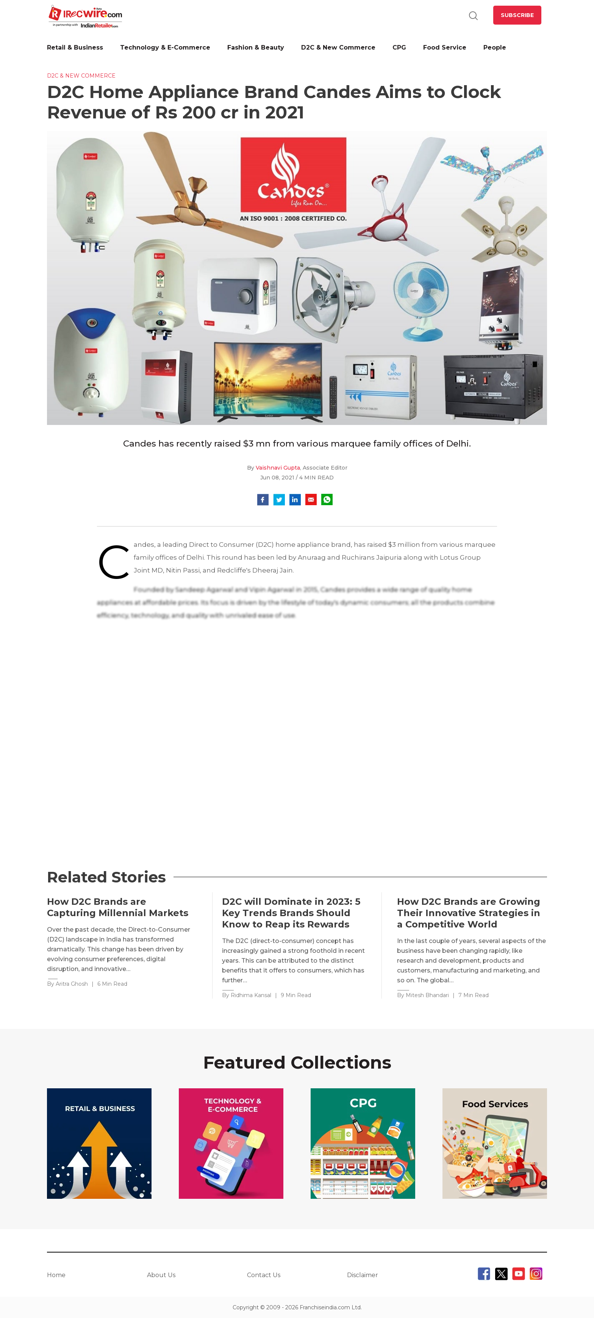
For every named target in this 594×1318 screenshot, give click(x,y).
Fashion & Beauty (255, 47)
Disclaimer (362, 1275)
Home (56, 1275)
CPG (399, 47)
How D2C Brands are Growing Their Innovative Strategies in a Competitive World (468, 913)
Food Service (444, 47)
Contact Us (263, 1275)
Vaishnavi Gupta (278, 467)
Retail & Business (75, 47)
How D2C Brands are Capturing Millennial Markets (117, 907)
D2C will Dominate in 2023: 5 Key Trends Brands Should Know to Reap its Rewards (291, 913)
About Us (161, 1275)
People (494, 47)
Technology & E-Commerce (165, 47)
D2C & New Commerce (338, 47)
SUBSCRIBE (517, 15)
